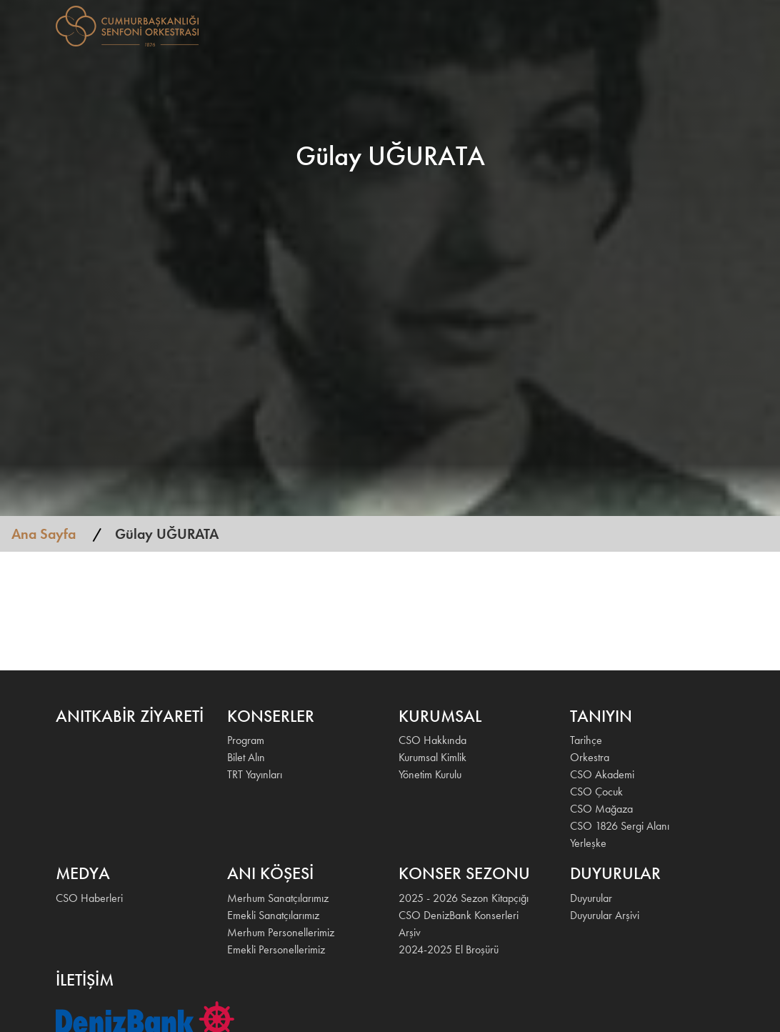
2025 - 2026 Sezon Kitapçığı (464, 898)
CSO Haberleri (89, 898)
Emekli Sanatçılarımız (273, 915)
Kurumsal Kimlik (432, 757)
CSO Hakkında (432, 740)
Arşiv (410, 932)
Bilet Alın (246, 757)
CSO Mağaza (601, 808)
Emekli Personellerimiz (276, 949)
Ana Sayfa (43, 534)
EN (706, 24)
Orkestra (589, 757)
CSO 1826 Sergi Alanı (619, 825)
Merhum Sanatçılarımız (278, 898)
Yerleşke (588, 842)
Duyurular (591, 898)
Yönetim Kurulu (430, 774)
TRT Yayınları (254, 774)
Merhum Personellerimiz (280, 932)
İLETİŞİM (665, 24)
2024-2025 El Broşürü (449, 949)
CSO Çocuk (596, 791)
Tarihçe (586, 740)
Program (245, 740)
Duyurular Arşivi (604, 915)
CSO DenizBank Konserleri (459, 915)
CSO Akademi (602, 774)
